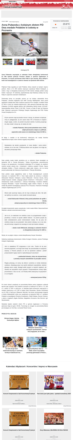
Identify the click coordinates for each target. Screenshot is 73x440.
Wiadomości (30, 1)
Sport (7, 21)
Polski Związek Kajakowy (14, 21)
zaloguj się (67, 1)
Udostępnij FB (25, 70)
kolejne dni (54, 27)
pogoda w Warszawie (61, 21)
